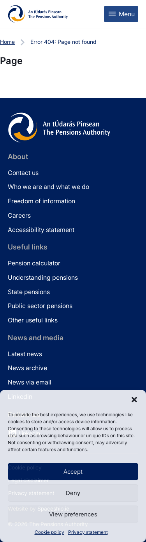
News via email (29, 382)
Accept (73, 471)
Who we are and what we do (48, 186)
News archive (27, 368)
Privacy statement (88, 532)
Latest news (25, 354)
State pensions (29, 292)
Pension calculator (34, 263)
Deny (73, 493)
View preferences (73, 514)
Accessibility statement (41, 230)
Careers (19, 215)
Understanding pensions (43, 277)
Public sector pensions (40, 306)
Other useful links (33, 320)
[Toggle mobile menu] (121, 14)
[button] (134, 399)
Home (7, 41)
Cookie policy (49, 532)
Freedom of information (41, 201)
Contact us (23, 173)
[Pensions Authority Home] (38, 14)
